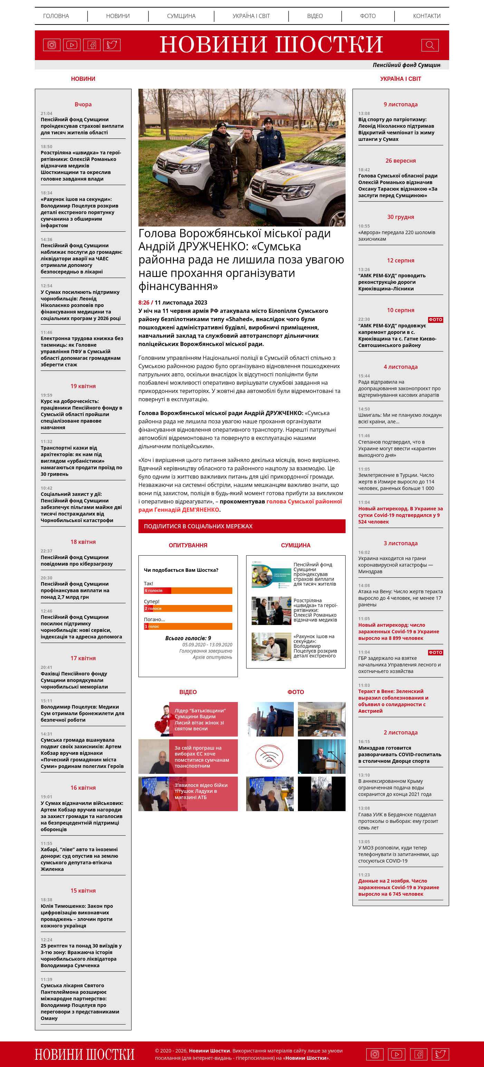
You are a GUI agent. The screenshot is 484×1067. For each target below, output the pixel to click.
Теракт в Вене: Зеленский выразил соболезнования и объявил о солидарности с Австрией (393, 701)
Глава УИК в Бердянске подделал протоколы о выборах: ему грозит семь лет (398, 821)
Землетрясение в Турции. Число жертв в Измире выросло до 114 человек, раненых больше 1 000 (396, 481)
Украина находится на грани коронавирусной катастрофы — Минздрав (395, 565)
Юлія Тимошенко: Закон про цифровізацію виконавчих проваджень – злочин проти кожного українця (77, 916)
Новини (118, 16)
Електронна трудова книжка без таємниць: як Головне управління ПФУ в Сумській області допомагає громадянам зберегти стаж (82, 351)
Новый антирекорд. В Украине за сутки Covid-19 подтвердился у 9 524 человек (400, 515)
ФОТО (296, 692)
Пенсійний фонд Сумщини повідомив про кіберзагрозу (77, 560)
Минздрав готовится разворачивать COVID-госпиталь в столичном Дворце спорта (400, 754)
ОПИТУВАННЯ (188, 545)
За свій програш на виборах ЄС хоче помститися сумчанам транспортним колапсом (202, 759)
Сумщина (181, 16)
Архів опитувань (212, 657)
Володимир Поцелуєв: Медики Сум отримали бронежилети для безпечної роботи (82, 713)
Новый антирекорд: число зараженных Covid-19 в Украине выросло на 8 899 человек (398, 631)
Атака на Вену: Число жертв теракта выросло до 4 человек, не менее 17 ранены (400, 598)
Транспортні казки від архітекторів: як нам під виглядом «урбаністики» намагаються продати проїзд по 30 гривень (81, 460)
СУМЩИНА (296, 545)
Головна (56, 16)
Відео (315, 16)
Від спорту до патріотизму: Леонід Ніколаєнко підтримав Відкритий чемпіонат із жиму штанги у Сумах (396, 129)
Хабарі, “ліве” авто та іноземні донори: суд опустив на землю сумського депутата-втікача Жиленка (79, 859)
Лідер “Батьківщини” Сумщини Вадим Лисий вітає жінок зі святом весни (200, 719)
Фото (368, 16)
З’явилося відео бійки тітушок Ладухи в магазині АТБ (201, 791)
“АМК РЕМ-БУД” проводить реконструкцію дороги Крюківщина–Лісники (392, 282)
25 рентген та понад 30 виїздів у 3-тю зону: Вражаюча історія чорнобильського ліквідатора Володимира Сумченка (81, 955)
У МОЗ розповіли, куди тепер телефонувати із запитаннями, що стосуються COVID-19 (398, 854)
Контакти (427, 16)
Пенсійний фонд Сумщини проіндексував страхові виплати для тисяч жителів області (82, 126)
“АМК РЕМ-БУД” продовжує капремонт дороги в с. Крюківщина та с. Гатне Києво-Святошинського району (397, 335)
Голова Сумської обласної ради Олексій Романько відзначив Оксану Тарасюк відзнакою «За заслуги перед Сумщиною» (397, 185)
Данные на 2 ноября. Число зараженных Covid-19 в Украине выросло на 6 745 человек (398, 887)
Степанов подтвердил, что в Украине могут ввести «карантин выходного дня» (397, 448)
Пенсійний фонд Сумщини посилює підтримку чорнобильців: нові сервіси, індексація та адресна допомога (81, 627)
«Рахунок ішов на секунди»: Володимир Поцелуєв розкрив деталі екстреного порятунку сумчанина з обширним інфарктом (79, 212)
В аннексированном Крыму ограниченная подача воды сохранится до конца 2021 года (395, 787)
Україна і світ (251, 16)
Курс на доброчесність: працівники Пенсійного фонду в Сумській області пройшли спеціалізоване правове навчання (81, 414)
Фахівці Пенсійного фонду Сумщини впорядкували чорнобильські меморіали (74, 680)
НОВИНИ (83, 79)
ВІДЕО (188, 692)
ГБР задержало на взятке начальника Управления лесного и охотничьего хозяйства (399, 664)
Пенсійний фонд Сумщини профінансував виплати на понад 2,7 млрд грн (75, 590)
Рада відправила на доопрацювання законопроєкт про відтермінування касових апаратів (399, 388)
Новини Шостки (306, 1058)
